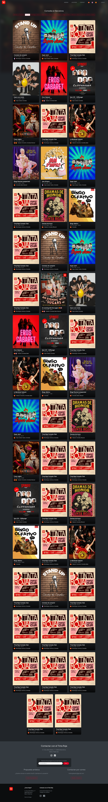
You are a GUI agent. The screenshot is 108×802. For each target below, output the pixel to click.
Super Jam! (45, 55)
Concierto (21, 14)
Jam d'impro (46, 181)
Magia (64, 14)
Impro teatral (44, 14)
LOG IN (102, 2)
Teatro (50, 14)
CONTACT (82, 2)
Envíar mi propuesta (32, 778)
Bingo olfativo (74, 223)
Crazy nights (17, 139)
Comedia (27, 14)
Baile (55, 14)
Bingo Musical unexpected (22, 181)
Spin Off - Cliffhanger (76, 97)
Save (66, 763)
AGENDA (66, 2)
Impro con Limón (19, 97)
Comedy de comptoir (20, 55)
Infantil (88, 14)
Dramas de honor (47, 223)
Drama (93, 14)
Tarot (78, 14)
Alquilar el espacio (76, 778)
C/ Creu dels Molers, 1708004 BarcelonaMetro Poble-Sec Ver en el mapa (30, 794)
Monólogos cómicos (35, 14)
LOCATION (74, 2)
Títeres (54, 17)
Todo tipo (16, 14)
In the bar (83, 14)
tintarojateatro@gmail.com (46, 790)
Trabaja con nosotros (45, 792)
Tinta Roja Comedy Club (77, 55)
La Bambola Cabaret (76, 139)
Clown (68, 14)
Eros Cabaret (46, 97)
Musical (73, 14)
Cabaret (59, 14)
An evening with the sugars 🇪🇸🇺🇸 (52, 308)
